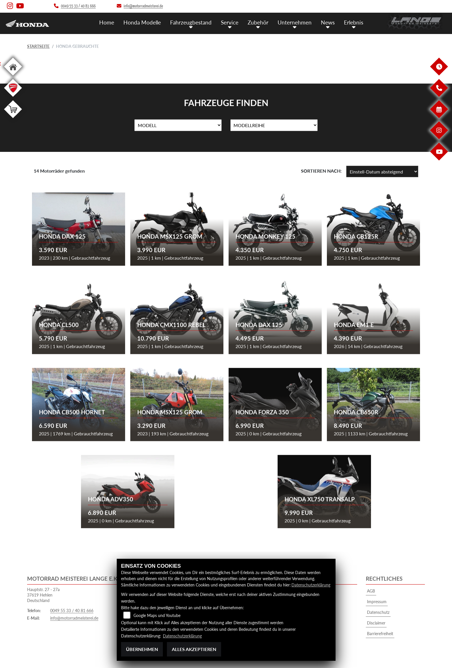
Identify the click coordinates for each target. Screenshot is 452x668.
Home (106, 22)
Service (229, 22)
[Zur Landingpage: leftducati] (13, 98)
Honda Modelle (142, 22)
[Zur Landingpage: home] (13, 76)
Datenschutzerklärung (310, 584)
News (328, 22)
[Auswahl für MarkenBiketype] (274, 125)
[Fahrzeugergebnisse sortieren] (382, 171)
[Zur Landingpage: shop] (13, 119)
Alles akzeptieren (194, 649)
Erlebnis (353, 22)
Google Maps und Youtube (156, 615)
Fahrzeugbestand (191, 22)
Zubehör (258, 22)
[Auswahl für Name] (178, 125)
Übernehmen (142, 649)
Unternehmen (295, 22)
